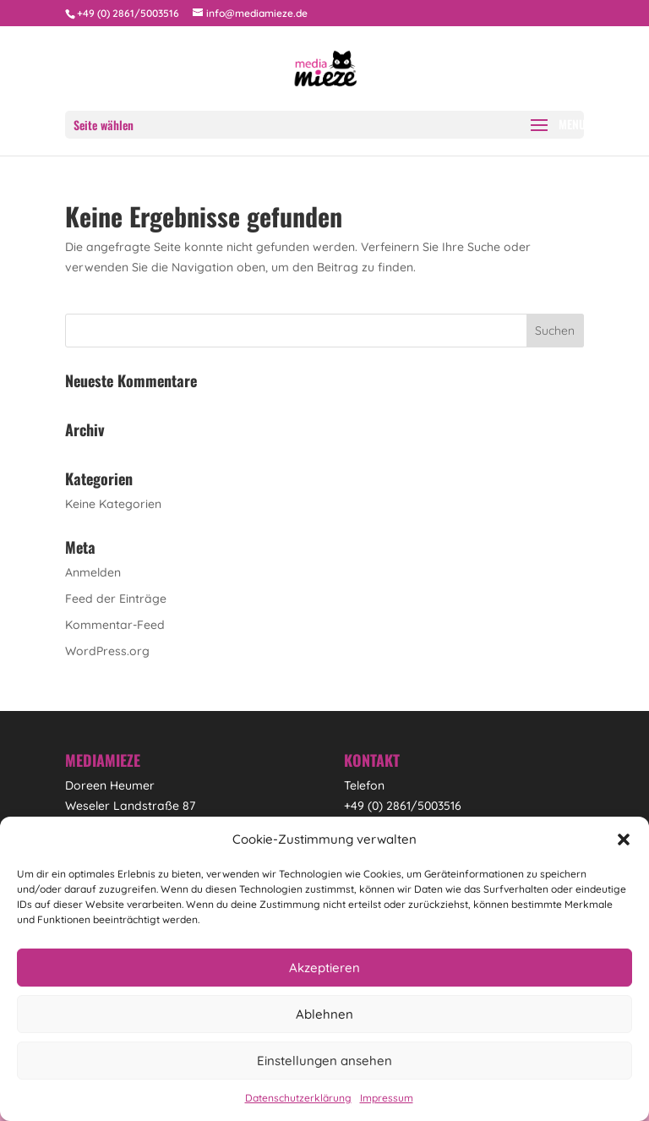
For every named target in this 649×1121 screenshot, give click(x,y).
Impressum (386, 1097)
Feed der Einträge (115, 598)
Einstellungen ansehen (324, 1061)
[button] (623, 839)
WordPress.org (107, 651)
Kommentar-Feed (115, 624)
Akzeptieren (324, 968)
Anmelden (93, 572)
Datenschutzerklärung (298, 1097)
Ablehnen (324, 1014)
